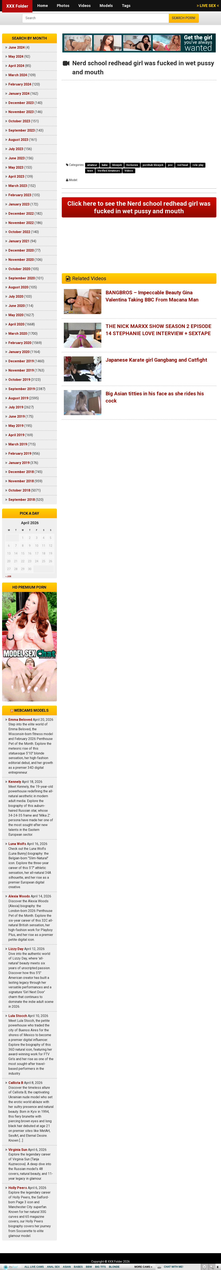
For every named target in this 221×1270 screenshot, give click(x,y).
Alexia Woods (19, 896)
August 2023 (18, 140)
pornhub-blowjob (153, 165)
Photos (63, 5)
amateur (92, 165)
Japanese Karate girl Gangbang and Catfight (156, 360)
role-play (198, 165)
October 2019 (19, 380)
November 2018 (21, 481)
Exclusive (132, 165)
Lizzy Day (15, 949)
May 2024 (15, 57)
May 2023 (15, 167)
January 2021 (18, 241)
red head (182, 165)
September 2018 (21, 500)
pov (170, 165)
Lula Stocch (17, 1016)
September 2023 (21, 130)
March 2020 (17, 334)
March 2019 (17, 444)
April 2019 (16, 435)
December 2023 (21, 103)
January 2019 (18, 463)
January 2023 (18, 204)
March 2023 (17, 186)
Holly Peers (17, 1188)
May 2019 (15, 426)
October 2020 (19, 269)
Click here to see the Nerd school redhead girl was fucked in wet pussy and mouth (138, 207)
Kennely (14, 782)
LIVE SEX (208, 5)
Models (106, 5)
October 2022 (19, 232)
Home (42, 5)
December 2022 (21, 214)
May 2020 (15, 315)
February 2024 (19, 84)
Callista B (15, 1083)
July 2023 (15, 149)
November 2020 (21, 260)
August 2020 (18, 287)
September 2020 (21, 278)
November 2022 (21, 223)
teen (90, 170)
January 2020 (18, 352)
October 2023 (19, 121)
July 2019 (15, 407)
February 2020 (19, 343)
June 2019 (16, 416)
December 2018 (21, 472)
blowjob (117, 165)
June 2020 (16, 306)
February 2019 (19, 454)
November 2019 (21, 370)
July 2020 (15, 297)
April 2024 (16, 66)
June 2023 (16, 158)
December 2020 (21, 250)
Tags (126, 5)
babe (105, 165)
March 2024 (17, 75)
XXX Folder (17, 6)
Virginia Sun (17, 1150)
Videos (84, 5)
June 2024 (16, 47)
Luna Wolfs (17, 844)
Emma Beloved (20, 720)
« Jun (8, 576)
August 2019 (18, 398)
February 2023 (19, 195)
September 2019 (21, 389)
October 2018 (19, 490)
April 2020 (16, 324)
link (217, 1204)
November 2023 (21, 112)
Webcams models (31, 710)
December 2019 (21, 361)
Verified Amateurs (109, 170)
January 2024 (18, 94)
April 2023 (16, 177)
